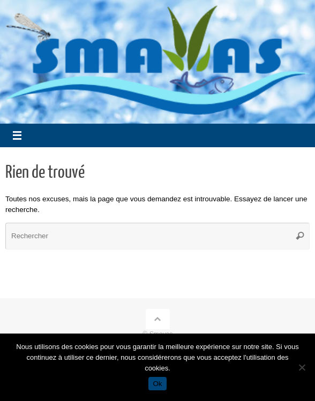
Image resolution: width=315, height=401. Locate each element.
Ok (157, 384)
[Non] (301, 367)
